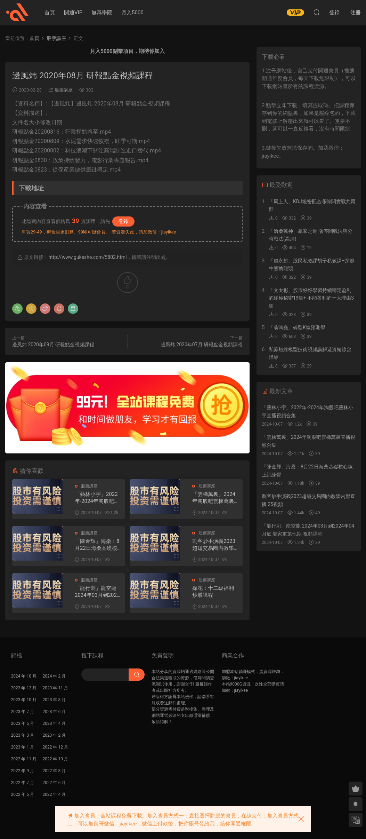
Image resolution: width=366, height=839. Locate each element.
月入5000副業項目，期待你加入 (127, 51)
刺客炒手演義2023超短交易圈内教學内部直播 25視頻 (215, 545)
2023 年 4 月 (54, 723)
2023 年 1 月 (22, 747)
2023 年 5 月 (22, 723)
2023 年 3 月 (22, 735)
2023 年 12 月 (23, 688)
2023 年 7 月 (22, 711)
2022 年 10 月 (55, 759)
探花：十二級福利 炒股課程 (213, 591)
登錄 (123, 221)
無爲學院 (101, 12)
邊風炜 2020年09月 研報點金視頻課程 (53, 344)
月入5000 (132, 12)
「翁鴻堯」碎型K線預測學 (297, 327)
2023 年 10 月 (23, 699)
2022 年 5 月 (22, 794)
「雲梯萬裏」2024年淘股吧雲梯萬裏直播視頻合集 (215, 498)
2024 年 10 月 (23, 676)
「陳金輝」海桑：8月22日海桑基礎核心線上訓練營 (98, 545)
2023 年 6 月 (54, 711)
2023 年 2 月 (54, 735)
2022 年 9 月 (22, 770)
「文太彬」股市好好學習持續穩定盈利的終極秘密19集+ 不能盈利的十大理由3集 (311, 298)
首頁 (49, 12)
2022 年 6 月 (54, 782)
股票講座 (64, 90)
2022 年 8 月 (54, 770)
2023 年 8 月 (54, 699)
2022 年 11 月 (23, 759)
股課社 (17, 12)
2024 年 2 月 (54, 676)
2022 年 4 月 (54, 794)
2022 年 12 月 (55, 747)
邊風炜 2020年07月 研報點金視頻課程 (202, 344)
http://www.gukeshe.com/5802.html (87, 257)
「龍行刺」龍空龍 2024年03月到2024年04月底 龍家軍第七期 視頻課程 (97, 592)
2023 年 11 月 (55, 688)
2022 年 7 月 (22, 782)
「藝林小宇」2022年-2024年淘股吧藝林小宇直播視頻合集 (98, 498)
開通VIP (73, 12)
